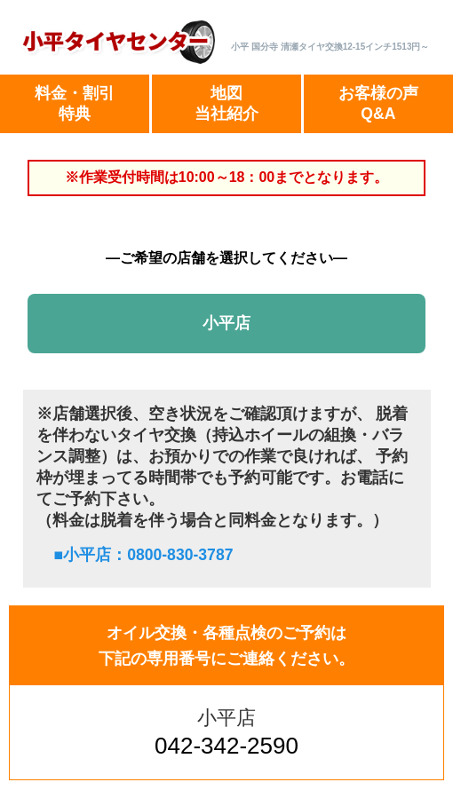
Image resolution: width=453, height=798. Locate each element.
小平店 (226, 323)
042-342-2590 (226, 745)
